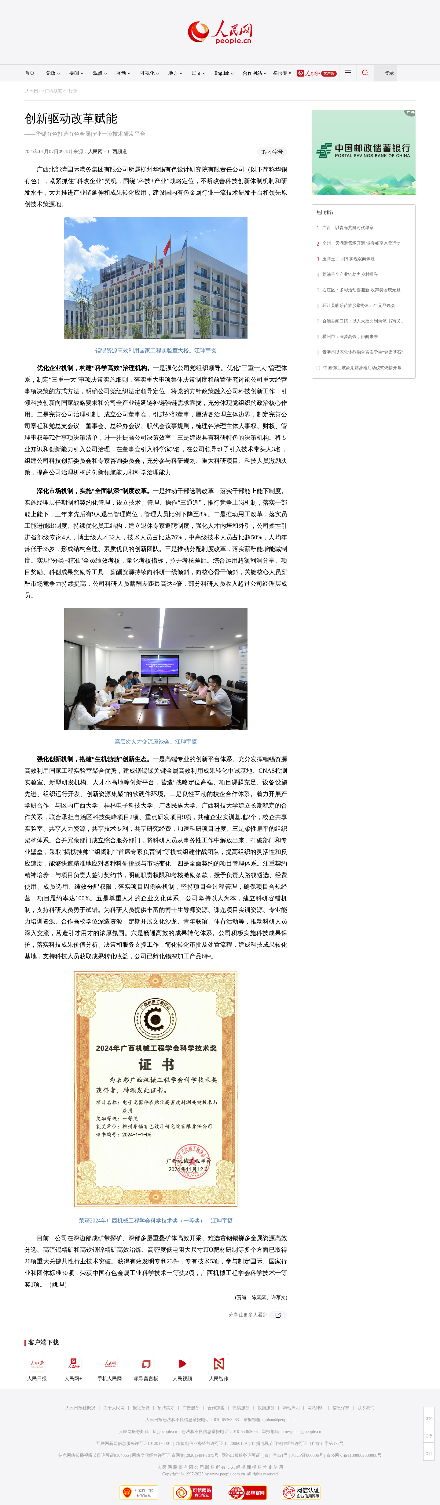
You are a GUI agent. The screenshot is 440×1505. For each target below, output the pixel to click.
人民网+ (73, 1367)
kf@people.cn (165, 1431)
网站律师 (315, 1408)
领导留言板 (146, 1367)
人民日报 (37, 1367)
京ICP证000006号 (307, 1455)
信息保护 (341, 1408)
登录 (389, 73)
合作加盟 (216, 1408)
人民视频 (182, 1367)
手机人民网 (109, 1367)
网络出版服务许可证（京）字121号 (255, 1455)
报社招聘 (141, 1408)
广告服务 (191, 1408)
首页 (30, 73)
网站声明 (291, 1408)
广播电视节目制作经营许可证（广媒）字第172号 (298, 1443)
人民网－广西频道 (107, 151)
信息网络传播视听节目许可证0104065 (93, 1455)
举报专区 (282, 73)
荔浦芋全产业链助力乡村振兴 (350, 274)
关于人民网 (114, 1408)
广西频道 (53, 90)
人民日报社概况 (80, 1408)
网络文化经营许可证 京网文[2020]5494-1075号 (175, 1455)
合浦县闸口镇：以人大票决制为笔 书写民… (363, 321)
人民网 (31, 90)
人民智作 (218, 1367)
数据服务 (266, 1408)
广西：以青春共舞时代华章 (348, 227)
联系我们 (366, 1408)
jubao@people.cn (280, 1419)
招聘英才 (165, 1408)
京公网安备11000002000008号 (354, 1455)
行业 (73, 90)
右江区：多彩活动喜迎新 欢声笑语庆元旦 (361, 290)
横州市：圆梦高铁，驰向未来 (350, 336)
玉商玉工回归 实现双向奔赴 (348, 259)
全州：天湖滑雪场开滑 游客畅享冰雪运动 (361, 243)
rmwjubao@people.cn (302, 1431)
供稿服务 (241, 1408)
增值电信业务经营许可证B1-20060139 (211, 1443)
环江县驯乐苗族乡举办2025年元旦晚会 (358, 305)
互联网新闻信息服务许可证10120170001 (133, 1443)
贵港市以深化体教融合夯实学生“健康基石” (362, 352)
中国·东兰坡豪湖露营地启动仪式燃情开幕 (362, 367)
